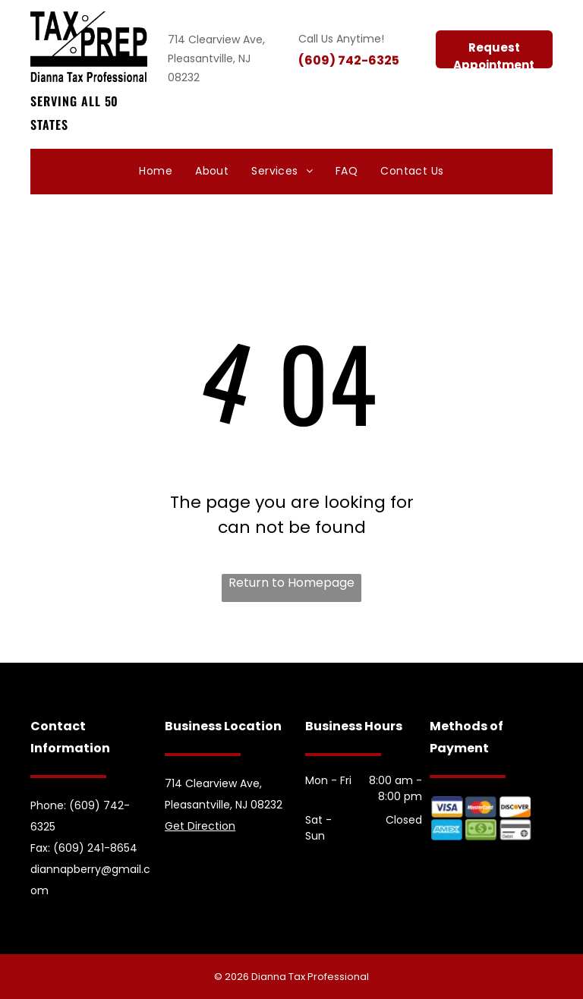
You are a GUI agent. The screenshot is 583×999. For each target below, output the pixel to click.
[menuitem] (156, 172)
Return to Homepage (291, 582)
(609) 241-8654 (95, 848)
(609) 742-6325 (348, 60)
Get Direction (200, 826)
